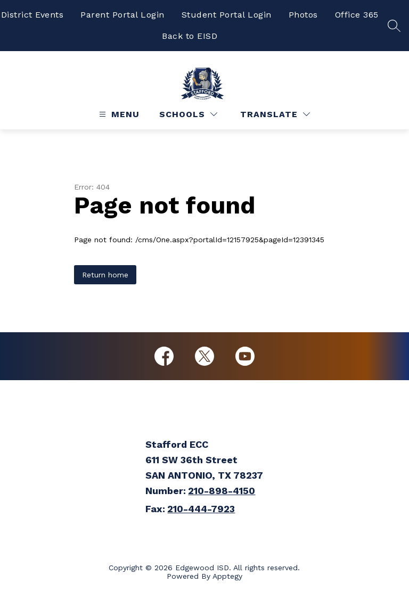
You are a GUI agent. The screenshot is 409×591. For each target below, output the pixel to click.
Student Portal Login (227, 15)
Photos (303, 15)
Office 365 (357, 15)
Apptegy (227, 576)
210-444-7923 (201, 508)
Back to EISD (189, 36)
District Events (32, 15)
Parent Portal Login (122, 15)
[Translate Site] (275, 114)
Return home (105, 274)
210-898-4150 (221, 490)
